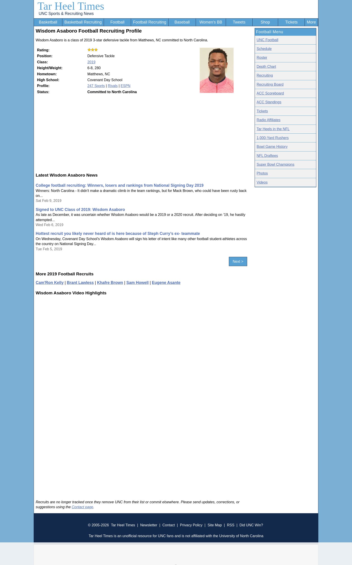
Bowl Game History (272, 147)
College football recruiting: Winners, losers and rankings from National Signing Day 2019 (120, 185)
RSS (230, 525)
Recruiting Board (270, 84)
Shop (265, 22)
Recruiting (265, 75)
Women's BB (210, 22)
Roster (262, 57)
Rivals (113, 86)
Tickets (291, 22)
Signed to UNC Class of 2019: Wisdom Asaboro (80, 209)
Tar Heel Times (71, 6)
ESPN (126, 86)
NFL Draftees (267, 156)
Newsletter (148, 525)
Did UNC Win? (251, 525)
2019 (91, 62)
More (311, 22)
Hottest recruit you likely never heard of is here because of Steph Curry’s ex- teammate (118, 233)
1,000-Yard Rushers (273, 138)
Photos (262, 173)
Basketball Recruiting (83, 22)
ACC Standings (269, 102)
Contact (168, 525)
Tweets (239, 22)
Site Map (215, 525)
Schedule (264, 49)
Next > (238, 261)
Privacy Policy (191, 525)
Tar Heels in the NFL (273, 129)
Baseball (182, 22)
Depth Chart (266, 67)
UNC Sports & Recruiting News (66, 13)
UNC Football (267, 40)
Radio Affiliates (269, 120)
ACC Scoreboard (270, 93)
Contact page (82, 507)
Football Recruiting (149, 22)
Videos (262, 182)
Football (117, 22)
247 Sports (96, 86)
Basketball (48, 22)
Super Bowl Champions (275, 164)
